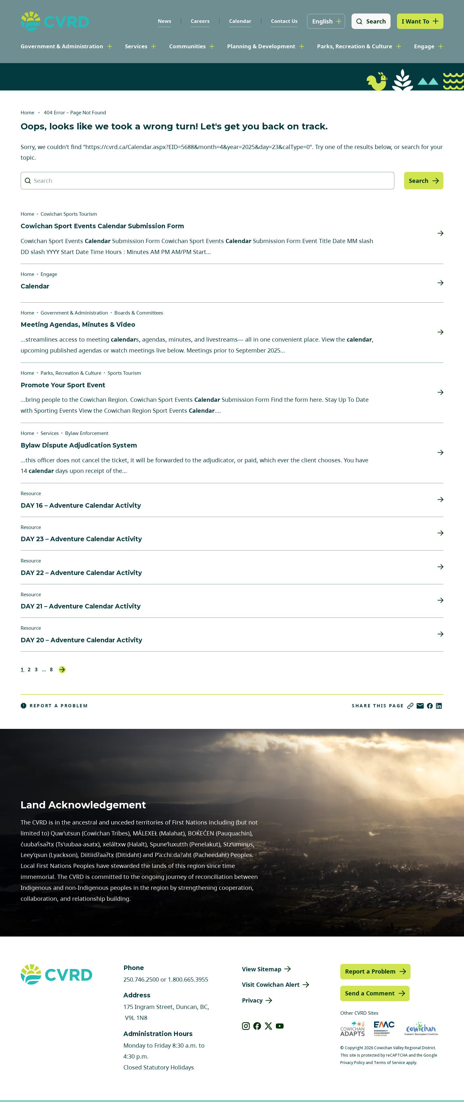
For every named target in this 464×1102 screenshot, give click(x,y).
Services (136, 46)
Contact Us (284, 21)
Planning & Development (261, 46)
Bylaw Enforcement (86, 433)
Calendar (240, 21)
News (164, 21)
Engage (424, 46)
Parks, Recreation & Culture (354, 46)
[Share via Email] (420, 706)
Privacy (252, 1000)
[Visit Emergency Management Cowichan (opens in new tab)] (384, 1029)
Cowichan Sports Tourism (69, 214)
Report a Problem (54, 706)
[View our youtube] (280, 1026)
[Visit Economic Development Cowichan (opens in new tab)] (421, 1029)
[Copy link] (410, 706)
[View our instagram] (246, 1026)
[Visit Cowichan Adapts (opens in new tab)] (352, 1029)
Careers (199, 21)
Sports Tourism (124, 373)
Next (62, 669)
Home (27, 112)
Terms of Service (389, 1062)
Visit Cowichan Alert (271, 984)
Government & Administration (62, 46)
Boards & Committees (138, 312)
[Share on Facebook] (429, 706)
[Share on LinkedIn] (438, 706)
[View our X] (269, 1026)
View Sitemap (261, 969)
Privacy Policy (352, 1062)
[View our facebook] (257, 1026)
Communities (187, 46)
